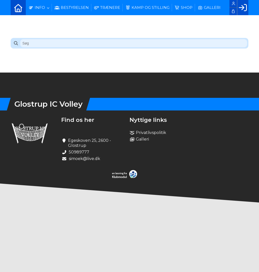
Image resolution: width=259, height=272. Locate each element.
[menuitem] (18, 7)
